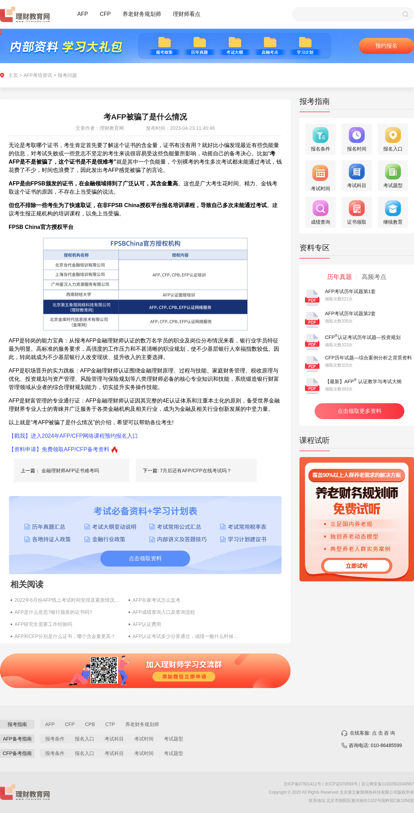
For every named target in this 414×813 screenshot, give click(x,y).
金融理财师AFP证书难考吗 (70, 470)
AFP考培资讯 (37, 75)
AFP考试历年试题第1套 (350, 291)
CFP (105, 14)
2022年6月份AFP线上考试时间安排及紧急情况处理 (67, 600)
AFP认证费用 (146, 624)
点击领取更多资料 (359, 411)
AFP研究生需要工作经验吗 (43, 624)
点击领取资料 (145, 558)
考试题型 (173, 739)
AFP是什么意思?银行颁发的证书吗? (53, 612)
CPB (90, 724)
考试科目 (114, 739)
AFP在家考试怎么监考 (156, 600)
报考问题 (67, 75)
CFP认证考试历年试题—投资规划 (363, 337)
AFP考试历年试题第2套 (350, 313)
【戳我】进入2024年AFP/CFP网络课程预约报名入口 (73, 436)
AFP (82, 14)
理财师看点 (186, 14)
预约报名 (386, 46)
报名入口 (84, 739)
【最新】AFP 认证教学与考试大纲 (363, 381)
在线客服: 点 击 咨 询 (372, 733)
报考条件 (55, 739)
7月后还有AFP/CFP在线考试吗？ (195, 470)
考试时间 (144, 739)
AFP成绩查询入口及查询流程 (163, 612)
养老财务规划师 (141, 14)
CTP (110, 724)
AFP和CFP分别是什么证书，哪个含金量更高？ (65, 636)
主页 (13, 75)
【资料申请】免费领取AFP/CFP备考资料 (59, 449)
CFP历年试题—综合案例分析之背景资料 (368, 357)
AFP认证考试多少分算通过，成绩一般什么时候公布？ (185, 636)
